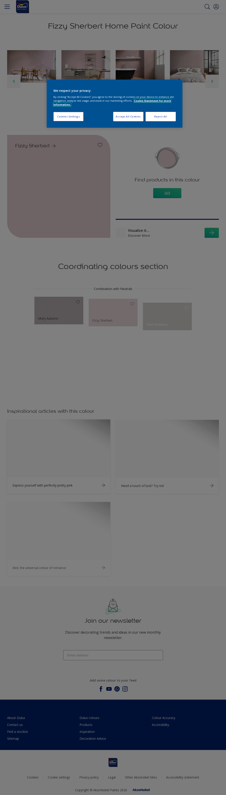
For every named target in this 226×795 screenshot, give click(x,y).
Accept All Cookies (128, 116)
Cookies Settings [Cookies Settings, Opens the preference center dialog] (68, 116)
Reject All (160, 116)
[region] (114, 104)
